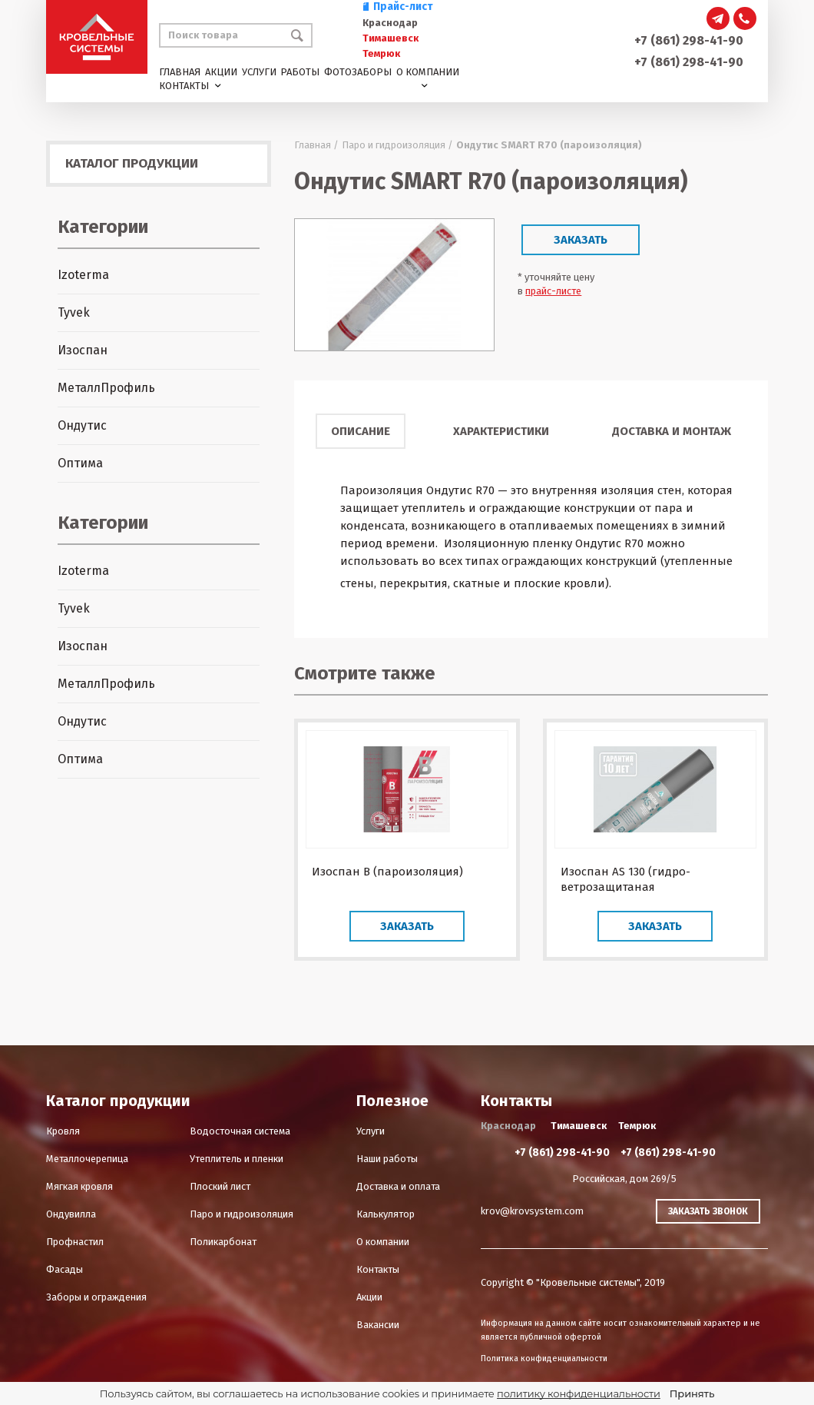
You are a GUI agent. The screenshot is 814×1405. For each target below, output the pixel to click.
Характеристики (501, 431)
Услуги (259, 72)
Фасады (64, 1269)
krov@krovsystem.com (532, 1211)
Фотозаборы (358, 72)
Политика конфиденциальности (544, 1358)
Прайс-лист (397, 6)
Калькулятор (385, 1214)
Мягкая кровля (79, 1186)
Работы (299, 72)
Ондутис (82, 425)
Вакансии (377, 1324)
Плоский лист (220, 1186)
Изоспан (83, 350)
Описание (360, 431)
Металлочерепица (87, 1158)
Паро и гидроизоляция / (397, 145)
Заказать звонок (708, 1211)
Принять (692, 1393)
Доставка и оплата (398, 1186)
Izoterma (83, 274)
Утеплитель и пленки (236, 1158)
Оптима (80, 463)
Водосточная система (240, 1131)
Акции (221, 72)
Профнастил (75, 1241)
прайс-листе (553, 291)
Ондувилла (71, 1214)
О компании (427, 72)
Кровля (63, 1131)
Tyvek (74, 312)
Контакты (184, 85)
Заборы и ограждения (96, 1297)
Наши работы (387, 1158)
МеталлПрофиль (106, 387)
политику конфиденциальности (578, 1393)
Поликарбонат (223, 1241)
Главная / (316, 145)
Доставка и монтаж (671, 431)
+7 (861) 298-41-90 (688, 40)
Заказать (580, 240)
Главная (179, 72)
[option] (394, 285)
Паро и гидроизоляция (241, 1214)
